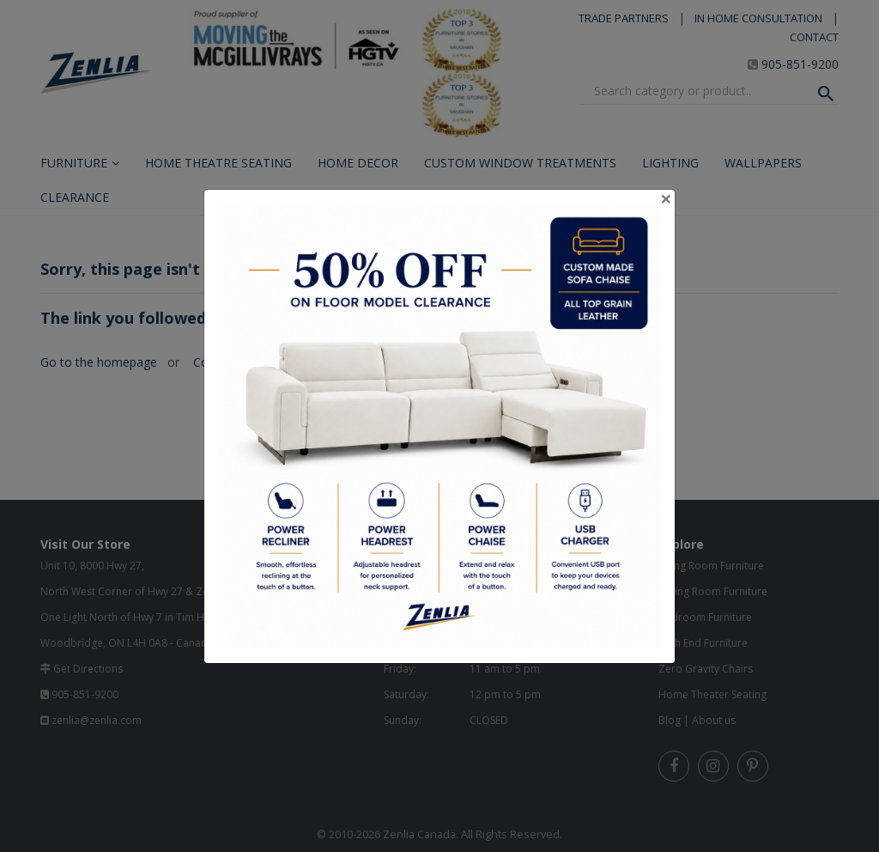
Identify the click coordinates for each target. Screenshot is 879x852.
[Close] (666, 198)
